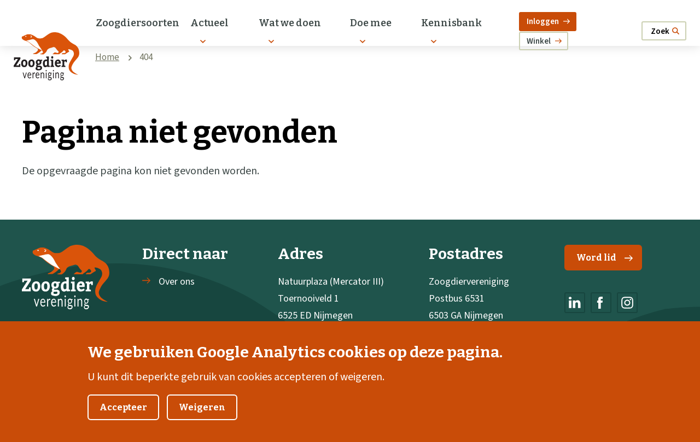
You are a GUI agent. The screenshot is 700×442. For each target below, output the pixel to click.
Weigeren (202, 416)
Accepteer (123, 416)
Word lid (604, 257)
